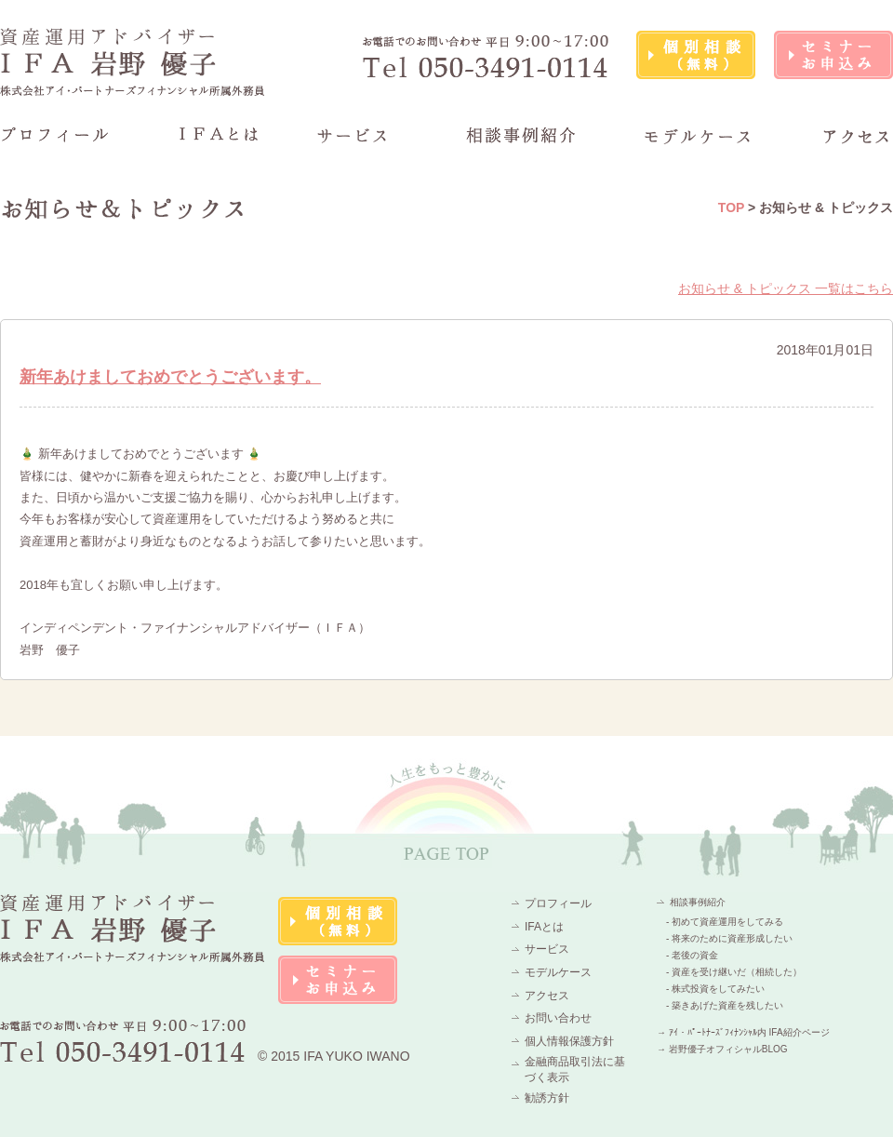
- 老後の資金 (692, 955)
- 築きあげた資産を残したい (724, 1005)
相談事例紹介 (698, 902)
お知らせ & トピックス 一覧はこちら (785, 288)
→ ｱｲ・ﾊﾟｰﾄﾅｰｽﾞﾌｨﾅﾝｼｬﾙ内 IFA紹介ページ (743, 1032)
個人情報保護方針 (569, 1041)
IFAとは (544, 926)
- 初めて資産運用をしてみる (724, 921)
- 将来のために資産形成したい (729, 938)
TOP (731, 207)
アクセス (547, 995)
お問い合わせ (558, 1017)
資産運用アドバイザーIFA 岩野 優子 (133, 62)
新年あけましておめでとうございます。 (170, 377)
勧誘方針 (547, 1097)
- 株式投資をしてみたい (715, 988)
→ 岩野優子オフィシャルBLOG (722, 1049)
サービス (547, 949)
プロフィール (558, 903)
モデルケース (558, 972)
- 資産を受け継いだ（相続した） (734, 972)
